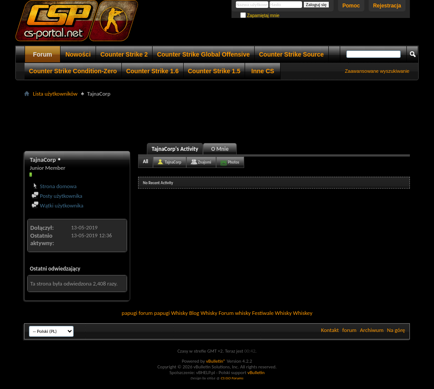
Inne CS (262, 71)
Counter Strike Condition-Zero (73, 71)
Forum (42, 54)
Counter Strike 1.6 (152, 71)
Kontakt (330, 330)
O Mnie (220, 149)
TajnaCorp (173, 162)
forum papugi (154, 313)
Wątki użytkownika (57, 205)
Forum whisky (235, 313)
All (145, 161)
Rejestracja (387, 6)
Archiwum (372, 330)
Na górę (396, 330)
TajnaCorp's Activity (175, 149)
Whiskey (302, 313)
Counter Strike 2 (124, 54)
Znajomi (204, 162)
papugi (129, 313)
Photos (233, 162)
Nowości (78, 54)
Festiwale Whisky (272, 313)
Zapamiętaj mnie (260, 15)
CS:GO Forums (232, 377)
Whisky (179, 313)
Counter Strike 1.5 (214, 71)
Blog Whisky (203, 313)
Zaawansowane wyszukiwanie (377, 71)
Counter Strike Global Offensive (203, 54)
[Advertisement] (217, 119)
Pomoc (351, 6)
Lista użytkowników (55, 93)
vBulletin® (216, 361)
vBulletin (255, 372)
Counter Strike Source (291, 54)
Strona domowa (54, 186)
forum (349, 330)
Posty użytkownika (57, 196)
